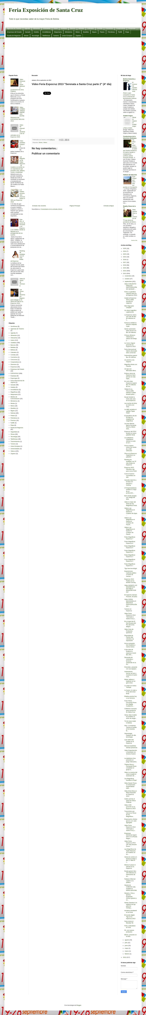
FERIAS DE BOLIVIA (130, 175)
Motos (78, 32)
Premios (13, 420)
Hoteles (36, 32)
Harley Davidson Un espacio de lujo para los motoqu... (130, 905)
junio (126, 945)
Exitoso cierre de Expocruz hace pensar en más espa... (129, 376)
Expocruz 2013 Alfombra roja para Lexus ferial (130, 469)
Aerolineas (14, 326)
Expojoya (13, 376)
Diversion (13, 364)
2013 (125, 273)
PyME (120, 32)
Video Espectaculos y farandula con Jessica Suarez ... (130, 752)
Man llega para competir (129, 306)
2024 (125, 251)
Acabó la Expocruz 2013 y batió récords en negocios (130, 300)
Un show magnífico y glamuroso (130, 311)
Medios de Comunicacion (15, 397)
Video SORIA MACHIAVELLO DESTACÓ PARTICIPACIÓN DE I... (130, 603)
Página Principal (75, 206)
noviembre (128, 276)
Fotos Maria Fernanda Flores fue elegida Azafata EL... (130, 703)
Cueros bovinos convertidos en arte (129, 475)
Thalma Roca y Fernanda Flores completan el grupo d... (130, 767)
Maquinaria (58, 32)
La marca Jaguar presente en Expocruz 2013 (129, 344)
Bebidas (81, 28)
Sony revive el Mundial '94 (128, 922)
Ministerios (68, 32)
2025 (125, 248)
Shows (26, 35)
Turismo (56, 35)
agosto (127, 940)
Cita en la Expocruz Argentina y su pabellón (130, 455)
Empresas (131, 28)
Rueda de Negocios (14, 35)
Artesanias (46, 28)
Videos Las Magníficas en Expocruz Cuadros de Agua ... (130, 511)
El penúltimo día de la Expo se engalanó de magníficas (130, 418)
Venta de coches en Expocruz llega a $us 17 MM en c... (130, 859)
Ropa (127, 32)
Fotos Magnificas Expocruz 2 (129, 556)
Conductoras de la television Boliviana (129, 137)
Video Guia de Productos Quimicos (128, 630)
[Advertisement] (73, 56)
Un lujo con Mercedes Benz (130, 369)
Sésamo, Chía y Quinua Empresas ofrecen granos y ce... (130, 896)
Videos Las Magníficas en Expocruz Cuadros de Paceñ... (129, 521)
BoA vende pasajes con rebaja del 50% (130, 497)
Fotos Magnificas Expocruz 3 (129, 560)
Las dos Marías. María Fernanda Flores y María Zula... (130, 426)
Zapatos (78, 35)
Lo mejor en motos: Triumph (130, 686)
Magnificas (14, 392)
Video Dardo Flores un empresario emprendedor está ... (130, 785)
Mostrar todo (134, 240)
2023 (125, 254)
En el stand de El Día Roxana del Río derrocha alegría (130, 624)
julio (126, 942)
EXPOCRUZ (14, 373)
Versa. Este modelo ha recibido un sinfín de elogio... (130, 716)
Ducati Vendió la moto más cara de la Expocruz (129, 398)
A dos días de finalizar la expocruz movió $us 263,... (130, 652)
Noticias (13, 413)
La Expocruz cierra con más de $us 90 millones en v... (130, 317)
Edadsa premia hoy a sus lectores (130, 697)
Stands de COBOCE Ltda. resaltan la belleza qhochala (130, 887)
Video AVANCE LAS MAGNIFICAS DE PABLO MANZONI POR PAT (130, 588)
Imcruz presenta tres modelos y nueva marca (129, 645)
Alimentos (36, 28)
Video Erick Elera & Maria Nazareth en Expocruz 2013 (130, 793)
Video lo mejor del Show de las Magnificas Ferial (130, 503)
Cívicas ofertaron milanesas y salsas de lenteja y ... (130, 337)
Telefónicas (46, 35)
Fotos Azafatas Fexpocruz (22, 143)
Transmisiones (15, 441)
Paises (102, 32)
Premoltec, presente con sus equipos (130, 668)
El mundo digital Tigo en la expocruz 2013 (129, 916)
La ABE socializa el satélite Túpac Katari (130, 411)
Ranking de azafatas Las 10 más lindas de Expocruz (130, 462)
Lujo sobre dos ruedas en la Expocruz (129, 741)
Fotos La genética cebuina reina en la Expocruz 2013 (130, 293)
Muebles (86, 32)
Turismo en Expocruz (128, 610)
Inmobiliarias (46, 32)
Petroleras (111, 32)
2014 (125, 271)
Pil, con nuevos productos (129, 931)
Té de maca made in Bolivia (130, 722)
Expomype (14, 378)
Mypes (94, 32)
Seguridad (14, 432)
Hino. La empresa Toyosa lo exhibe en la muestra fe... (130, 728)
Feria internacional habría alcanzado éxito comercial (130, 350)
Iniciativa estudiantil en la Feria (130, 911)
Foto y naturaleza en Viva (129, 926)
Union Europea (67, 35)
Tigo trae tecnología (130, 568)
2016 (125, 265)
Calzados (90, 28)
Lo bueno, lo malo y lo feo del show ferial (130, 691)
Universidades (15, 448)
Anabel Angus (128, 115)
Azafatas (64, 28)
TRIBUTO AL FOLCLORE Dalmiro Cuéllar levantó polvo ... (130, 391)
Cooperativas (120, 28)
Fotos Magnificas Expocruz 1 (129, 565)
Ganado (27, 32)
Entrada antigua (109, 206)
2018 (125, 259)
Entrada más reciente (39, 206)
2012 (125, 957)
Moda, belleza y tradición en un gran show (129, 681)
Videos (45, 142)
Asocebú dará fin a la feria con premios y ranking (130, 482)
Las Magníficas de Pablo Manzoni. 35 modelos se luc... (130, 851)
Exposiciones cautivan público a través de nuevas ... (130, 573)
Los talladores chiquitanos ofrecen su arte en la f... (129, 440)
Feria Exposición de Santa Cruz (46, 10)
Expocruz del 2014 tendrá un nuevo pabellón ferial (130, 433)
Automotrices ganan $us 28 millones (130, 356)
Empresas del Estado (14, 32)
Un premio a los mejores (129, 360)
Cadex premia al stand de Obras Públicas (130, 800)
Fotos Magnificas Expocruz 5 (129, 547)
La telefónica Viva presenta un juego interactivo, (130, 760)
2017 (125, 262)
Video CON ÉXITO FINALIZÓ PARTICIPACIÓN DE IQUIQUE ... (130, 286)
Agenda (27, 28)
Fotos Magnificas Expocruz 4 (129, 551)
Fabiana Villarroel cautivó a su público (129, 880)
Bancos (72, 28)
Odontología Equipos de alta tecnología (130, 735)
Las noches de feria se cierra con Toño (130, 405)
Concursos (14, 359)
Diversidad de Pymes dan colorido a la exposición (129, 638)
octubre (127, 279)
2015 (125, 268)
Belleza (13, 350)
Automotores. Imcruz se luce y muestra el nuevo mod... (130, 674)
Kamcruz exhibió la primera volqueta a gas (130, 324)
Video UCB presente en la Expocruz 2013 (129, 806)
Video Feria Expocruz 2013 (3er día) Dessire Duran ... (130, 843)
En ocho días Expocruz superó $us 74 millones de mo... (130, 383)
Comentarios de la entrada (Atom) (51, 209)
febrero (127, 954)
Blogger (78, 1005)
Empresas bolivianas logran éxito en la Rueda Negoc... (130, 835)
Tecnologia (35, 35)
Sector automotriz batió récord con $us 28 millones (130, 330)
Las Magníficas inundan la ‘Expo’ (130, 779)
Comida (99, 28)
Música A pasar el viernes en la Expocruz (129, 866)
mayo (127, 948)
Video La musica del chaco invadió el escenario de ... (130, 774)
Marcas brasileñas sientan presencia (130, 746)
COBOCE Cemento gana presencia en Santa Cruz (130, 710)
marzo (127, 951)
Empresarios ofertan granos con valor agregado (130, 820)
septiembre (128, 281)
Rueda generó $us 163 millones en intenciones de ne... (130, 873)
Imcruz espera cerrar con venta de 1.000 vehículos (130, 448)
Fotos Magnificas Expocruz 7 (129, 538)
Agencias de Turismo (14, 28)
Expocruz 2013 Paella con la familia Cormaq (129, 580)
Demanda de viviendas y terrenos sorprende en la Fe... (130, 661)
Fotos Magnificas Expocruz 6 (129, 542)
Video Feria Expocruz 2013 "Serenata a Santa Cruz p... (129, 616)
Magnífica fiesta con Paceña (130, 365)
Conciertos (109, 28)
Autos (56, 28)
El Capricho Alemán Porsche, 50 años (130, 595)
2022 (125, 257)
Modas (13, 403)
